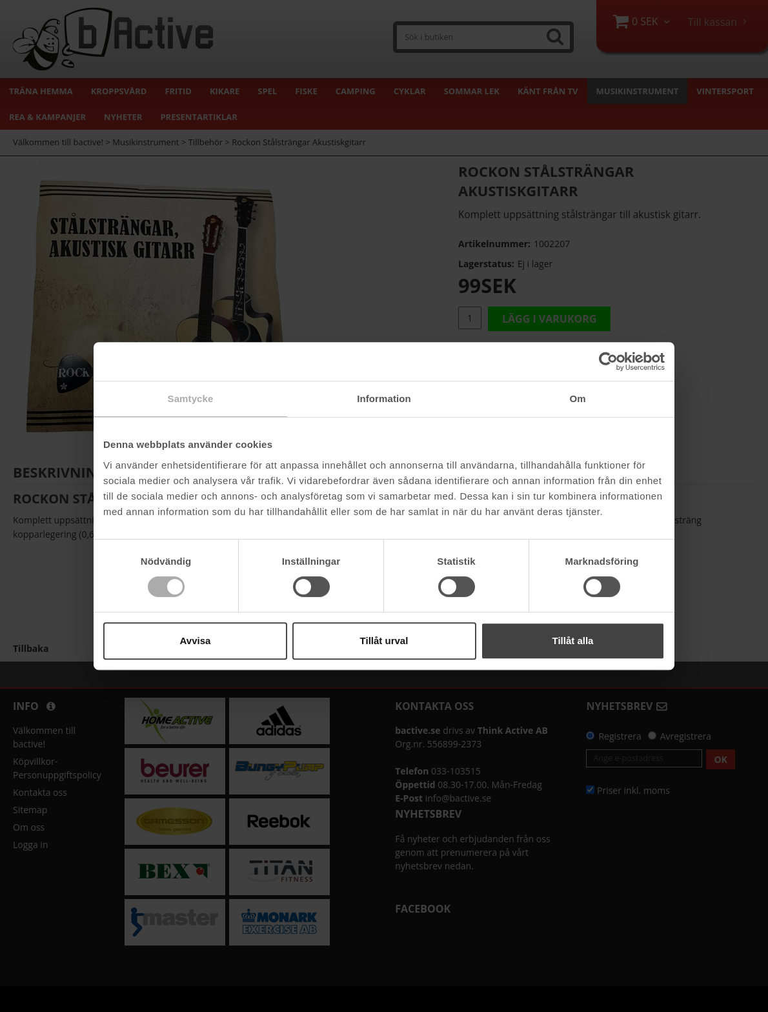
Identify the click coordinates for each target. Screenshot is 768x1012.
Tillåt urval (384, 640)
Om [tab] (577, 398)
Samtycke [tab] (191, 398)
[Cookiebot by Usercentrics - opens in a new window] (608, 361)
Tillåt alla (573, 640)
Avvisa (195, 640)
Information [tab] (384, 398)
